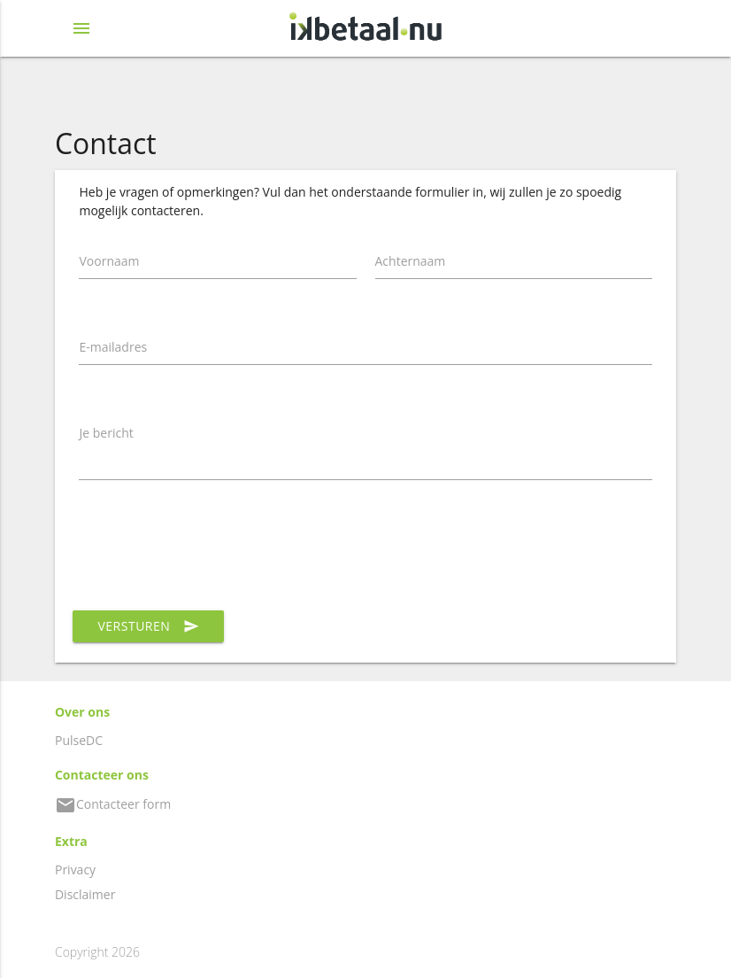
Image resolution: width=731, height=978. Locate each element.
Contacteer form (113, 804)
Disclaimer (85, 894)
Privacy (75, 869)
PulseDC (79, 740)
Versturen (148, 626)
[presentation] (213, 554)
